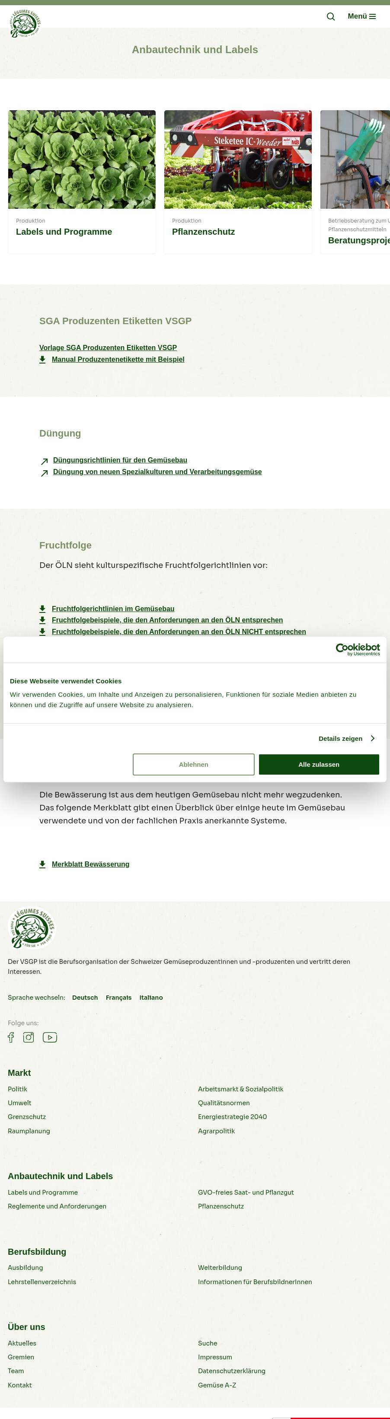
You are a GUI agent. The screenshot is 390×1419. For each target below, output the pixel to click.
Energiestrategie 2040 (232, 1117)
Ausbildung (25, 1268)
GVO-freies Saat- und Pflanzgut (246, 1192)
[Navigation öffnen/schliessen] (362, 16)
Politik (17, 1089)
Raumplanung (29, 1131)
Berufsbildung (37, 1251)
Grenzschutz (27, 1117)
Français (119, 997)
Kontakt (20, 1385)
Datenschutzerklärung (231, 1371)
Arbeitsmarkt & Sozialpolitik (241, 1089)
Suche (207, 1343)
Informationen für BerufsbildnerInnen (255, 1282)
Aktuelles (22, 1343)
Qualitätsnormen (224, 1103)
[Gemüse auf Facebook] (11, 1037)
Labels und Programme (43, 1192)
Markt (19, 1073)
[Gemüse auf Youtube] (50, 1037)
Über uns (26, 1327)
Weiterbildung (220, 1268)
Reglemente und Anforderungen (57, 1206)
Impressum (215, 1357)
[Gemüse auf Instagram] (28, 1037)
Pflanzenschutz (221, 1206)
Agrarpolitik (216, 1131)
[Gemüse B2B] (25, 25)
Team (16, 1371)
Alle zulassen (318, 764)
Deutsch (85, 997)
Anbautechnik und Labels (60, 1176)
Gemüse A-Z (217, 1385)
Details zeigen (340, 738)
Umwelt (20, 1103)
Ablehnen (193, 764)
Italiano (151, 997)
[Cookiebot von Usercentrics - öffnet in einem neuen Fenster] (342, 649)
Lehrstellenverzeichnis (42, 1282)
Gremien (21, 1357)
